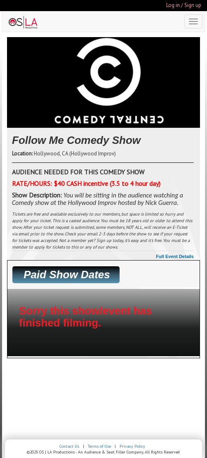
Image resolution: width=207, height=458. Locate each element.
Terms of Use (99, 446)
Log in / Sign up (183, 5)
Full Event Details (175, 256)
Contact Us (69, 446)
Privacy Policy (132, 446)
